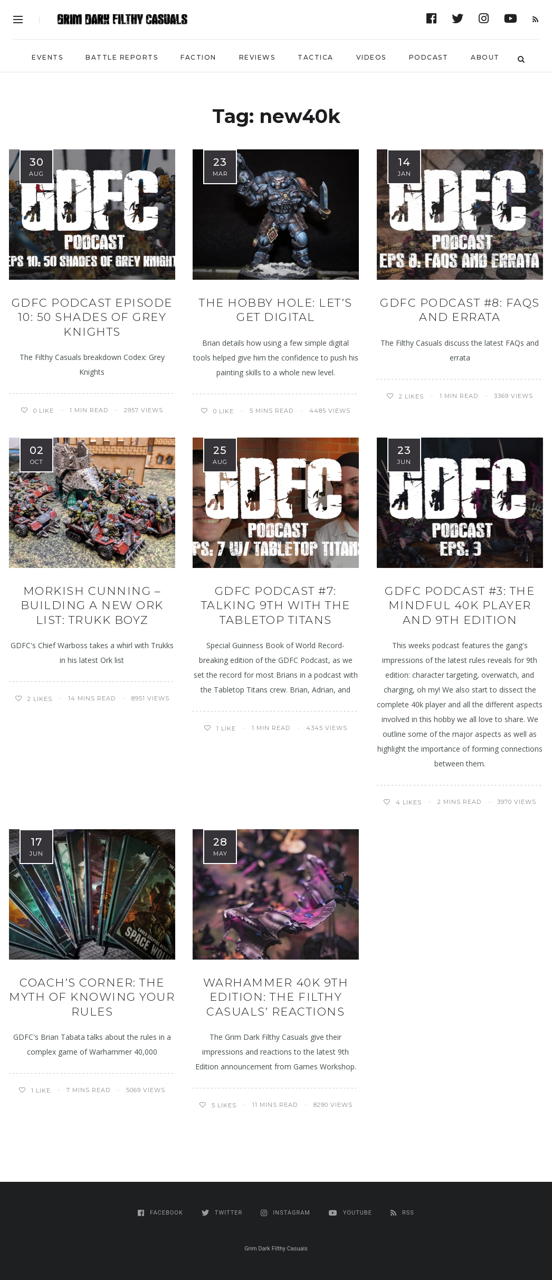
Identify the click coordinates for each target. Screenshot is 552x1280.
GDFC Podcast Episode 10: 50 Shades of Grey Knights (92, 317)
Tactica (316, 57)
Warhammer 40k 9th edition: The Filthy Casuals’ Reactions (276, 997)
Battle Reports (121, 57)
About (485, 57)
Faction (198, 57)
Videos (371, 57)
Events (47, 57)
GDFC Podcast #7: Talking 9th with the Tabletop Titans (275, 605)
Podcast (429, 57)
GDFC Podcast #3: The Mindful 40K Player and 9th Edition (460, 605)
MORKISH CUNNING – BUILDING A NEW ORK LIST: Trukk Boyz (92, 605)
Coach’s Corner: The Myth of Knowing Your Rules (92, 997)
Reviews (257, 57)
